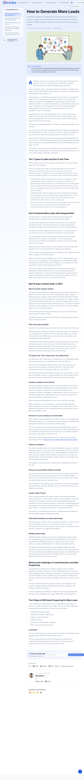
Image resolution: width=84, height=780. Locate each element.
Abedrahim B (39, 676)
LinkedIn (36, 666)
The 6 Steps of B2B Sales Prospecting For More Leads (12, 33)
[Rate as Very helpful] (30, 692)
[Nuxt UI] (9, 2)
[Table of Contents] (80, 772)
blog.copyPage (75, 6)
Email (57, 666)
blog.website (39, 681)
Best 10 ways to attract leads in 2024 (12, 23)
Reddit (51, 666)
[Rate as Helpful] (33, 692)
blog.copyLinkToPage (67, 666)
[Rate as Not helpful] (37, 692)
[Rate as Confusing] (40, 692)
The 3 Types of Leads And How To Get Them (12, 14)
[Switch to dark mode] (75, 2)
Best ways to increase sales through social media (61, 439)
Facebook (43, 666)
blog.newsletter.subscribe (76, 654)
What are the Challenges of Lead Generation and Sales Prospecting (12, 28)
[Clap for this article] (5, 40)
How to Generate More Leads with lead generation (12, 18)
